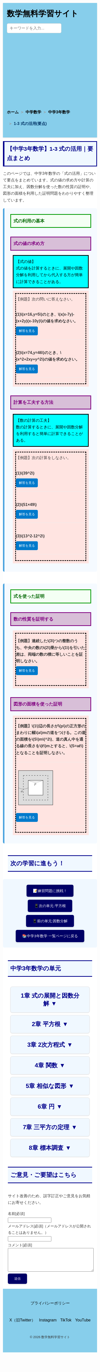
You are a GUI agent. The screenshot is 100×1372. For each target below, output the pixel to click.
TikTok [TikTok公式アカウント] (65, 1320)
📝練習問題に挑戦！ (50, 891)
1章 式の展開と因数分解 (50, 999)
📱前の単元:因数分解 (50, 921)
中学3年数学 (59, 112)
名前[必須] (16, 1213)
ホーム (13, 112)
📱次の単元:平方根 (50, 906)
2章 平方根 (50, 1024)
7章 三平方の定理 (50, 1127)
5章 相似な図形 (50, 1086)
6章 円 (50, 1106)
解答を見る (27, 331)
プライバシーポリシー (50, 1303)
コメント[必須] (20, 1245)
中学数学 (33, 112)
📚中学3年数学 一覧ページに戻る (50, 936)
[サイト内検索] (34, 28)
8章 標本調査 (50, 1147)
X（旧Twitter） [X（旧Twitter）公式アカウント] (22, 1320)
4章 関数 (50, 1065)
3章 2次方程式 (50, 1044)
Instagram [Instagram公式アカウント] (48, 1320)
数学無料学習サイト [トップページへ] (42, 13)
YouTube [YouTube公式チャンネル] (83, 1320)
